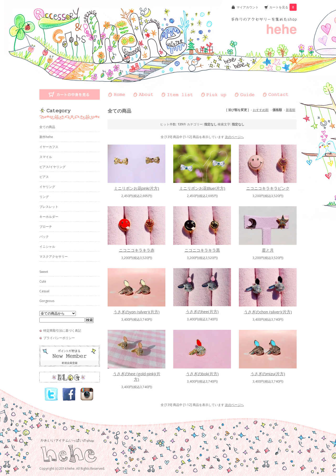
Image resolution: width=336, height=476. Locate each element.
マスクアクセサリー (53, 256)
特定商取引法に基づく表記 (62, 330)
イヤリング (47, 186)
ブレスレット (48, 206)
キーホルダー (48, 216)
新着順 (290, 110)
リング (44, 196)
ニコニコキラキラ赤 (136, 250)
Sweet (43, 271)
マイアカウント (248, 7)
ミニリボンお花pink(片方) (136, 188)
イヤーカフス (48, 147)
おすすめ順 (261, 110)
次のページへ (234, 137)
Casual (44, 291)
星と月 (268, 250)
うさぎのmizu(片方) (267, 373)
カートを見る (283, 7)
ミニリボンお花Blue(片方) (202, 188)
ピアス (44, 176)
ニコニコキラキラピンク (268, 188)
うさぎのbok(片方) (202, 373)
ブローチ (45, 226)
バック (44, 236)
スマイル (45, 157)
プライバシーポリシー (59, 338)
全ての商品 (47, 127)
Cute (42, 281)
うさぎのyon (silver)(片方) (136, 311)
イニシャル (47, 246)
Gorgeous (46, 301)
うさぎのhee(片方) (202, 311)
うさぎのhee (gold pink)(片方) (136, 376)
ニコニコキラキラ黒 (202, 250)
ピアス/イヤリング (52, 167)
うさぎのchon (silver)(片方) (268, 311)
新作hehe (46, 137)
